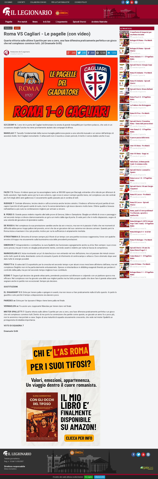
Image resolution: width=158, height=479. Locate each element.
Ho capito (88, 477)
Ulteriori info (99, 477)
